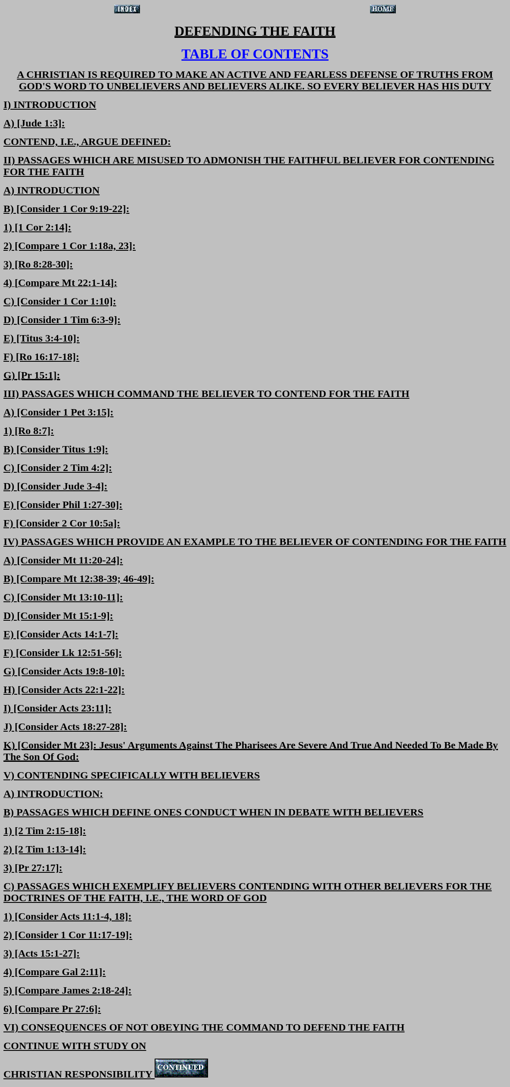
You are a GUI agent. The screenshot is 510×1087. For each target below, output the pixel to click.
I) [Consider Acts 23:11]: (57, 708)
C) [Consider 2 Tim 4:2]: (57, 467)
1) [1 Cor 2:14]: (37, 227)
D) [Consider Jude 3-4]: (55, 486)
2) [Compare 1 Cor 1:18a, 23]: (69, 245)
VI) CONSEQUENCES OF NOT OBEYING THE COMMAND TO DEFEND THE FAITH (203, 1027)
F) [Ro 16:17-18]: (41, 356)
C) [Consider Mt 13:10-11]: (63, 597)
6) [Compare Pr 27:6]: (52, 1008)
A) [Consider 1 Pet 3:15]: (58, 412)
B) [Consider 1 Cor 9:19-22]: (66, 208)
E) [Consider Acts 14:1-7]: (60, 634)
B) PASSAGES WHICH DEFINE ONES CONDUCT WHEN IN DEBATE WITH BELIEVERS (213, 812)
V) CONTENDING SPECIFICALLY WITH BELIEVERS (131, 775)
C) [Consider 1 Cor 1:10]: (59, 301)
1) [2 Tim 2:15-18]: (44, 830)
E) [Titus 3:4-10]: (41, 338)
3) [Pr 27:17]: (32, 867)
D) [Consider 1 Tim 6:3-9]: (62, 319)
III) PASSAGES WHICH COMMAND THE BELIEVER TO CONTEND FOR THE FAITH (206, 393)
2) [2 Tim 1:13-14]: (44, 849)
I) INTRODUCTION (49, 104)
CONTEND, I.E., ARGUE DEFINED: (87, 141)
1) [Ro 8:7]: (28, 430)
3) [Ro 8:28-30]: (38, 264)
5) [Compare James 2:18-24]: (67, 990)
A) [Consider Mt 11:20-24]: (63, 560)
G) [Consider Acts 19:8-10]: (64, 671)
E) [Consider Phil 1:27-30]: (62, 504)
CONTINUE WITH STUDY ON (74, 1045)
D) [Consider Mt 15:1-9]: (58, 615)
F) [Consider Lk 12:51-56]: (62, 652)
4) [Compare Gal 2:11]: (54, 971)
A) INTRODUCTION (51, 190)
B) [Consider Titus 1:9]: (55, 449)
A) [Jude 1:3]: (34, 123)
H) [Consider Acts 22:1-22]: (64, 689)
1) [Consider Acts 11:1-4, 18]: (67, 916)
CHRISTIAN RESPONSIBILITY (105, 1074)
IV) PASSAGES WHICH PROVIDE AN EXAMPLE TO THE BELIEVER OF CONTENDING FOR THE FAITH (255, 541)
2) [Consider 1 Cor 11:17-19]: (67, 934)
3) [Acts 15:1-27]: (41, 953)
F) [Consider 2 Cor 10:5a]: (61, 523)
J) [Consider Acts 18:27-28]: (65, 726)
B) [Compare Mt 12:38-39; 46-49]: (78, 578)
